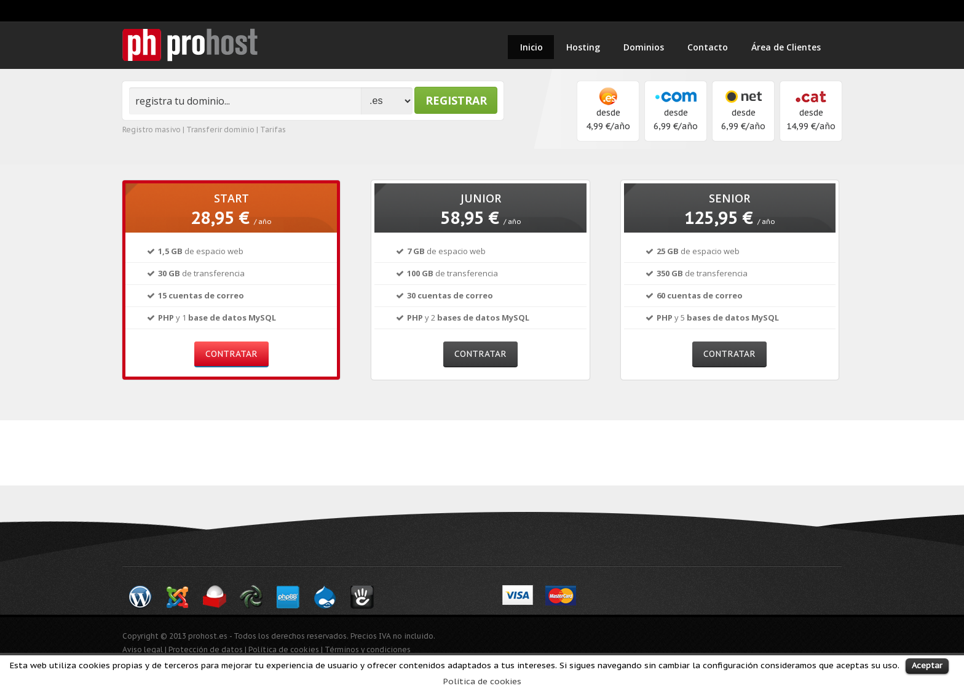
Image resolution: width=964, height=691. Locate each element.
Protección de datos (205, 649)
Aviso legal (142, 649)
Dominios (643, 47)
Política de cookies (482, 681)
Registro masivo (151, 129)
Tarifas (273, 129)
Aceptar (927, 665)
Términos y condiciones (368, 649)
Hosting (583, 47)
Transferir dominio (220, 129)
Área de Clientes (786, 47)
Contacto (707, 47)
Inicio (531, 47)
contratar (231, 353)
